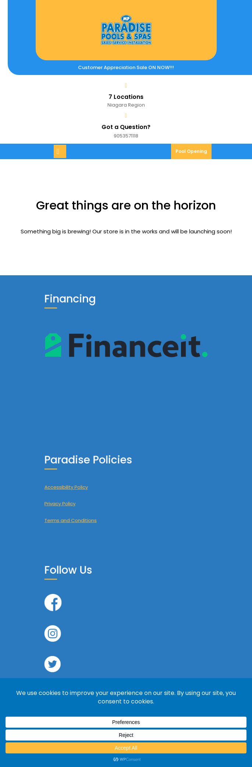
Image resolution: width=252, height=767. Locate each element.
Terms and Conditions (86, 511)
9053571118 (126, 135)
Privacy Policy (79, 499)
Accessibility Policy (83, 487)
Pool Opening (193, 153)
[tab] (61, 151)
